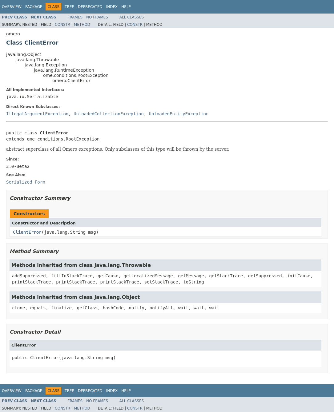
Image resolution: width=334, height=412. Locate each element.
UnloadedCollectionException (109, 113)
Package (33, 7)
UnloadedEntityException (179, 113)
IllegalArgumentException (37, 113)
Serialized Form (25, 182)
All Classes (131, 17)
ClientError (27, 232)
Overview (12, 7)
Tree (69, 7)
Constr (62, 24)
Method (82, 24)
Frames (75, 17)
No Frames (97, 17)
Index (112, 7)
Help (126, 7)
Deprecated (90, 7)
